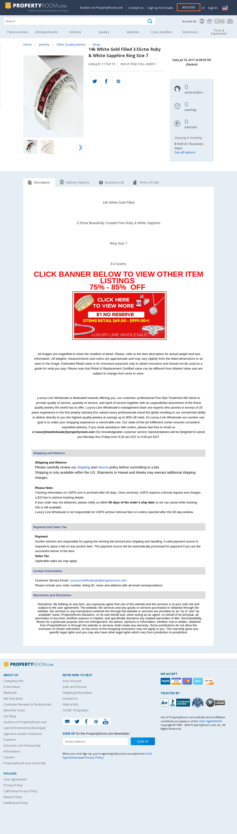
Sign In (212, 8)
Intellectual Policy (16, 803)
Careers (9, 757)
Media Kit (10, 692)
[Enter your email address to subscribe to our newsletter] (95, 741)
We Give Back (13, 698)
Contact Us (136, 8)
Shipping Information (77, 692)
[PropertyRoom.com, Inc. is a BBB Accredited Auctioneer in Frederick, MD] (176, 702)
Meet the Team (14, 710)
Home (27, 45)
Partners (10, 739)
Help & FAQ (70, 704)
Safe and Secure (75, 687)
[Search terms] (80, 21)
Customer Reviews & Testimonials (28, 704)
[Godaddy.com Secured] (216, 702)
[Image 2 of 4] (47, 147)
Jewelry (44, 45)
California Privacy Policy (20, 791)
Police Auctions (18, 32)
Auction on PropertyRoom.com (101, 7)
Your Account (72, 681)
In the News (12, 687)
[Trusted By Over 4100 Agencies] (198, 702)
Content (4, 59)
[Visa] (176, 681)
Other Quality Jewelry (71, 45)
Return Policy (13, 797)
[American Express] (198, 681)
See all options (185, 152)
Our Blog (10, 716)
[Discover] (209, 681)
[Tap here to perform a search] (150, 21)
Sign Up (143, 741)
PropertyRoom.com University (25, 763)
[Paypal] (166, 681)
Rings (96, 45)
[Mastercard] (187, 681)
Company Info (14, 681)
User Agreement (15, 779)
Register (188, 7)
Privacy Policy (13, 785)
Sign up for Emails (160, 8)
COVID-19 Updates (76, 710)
